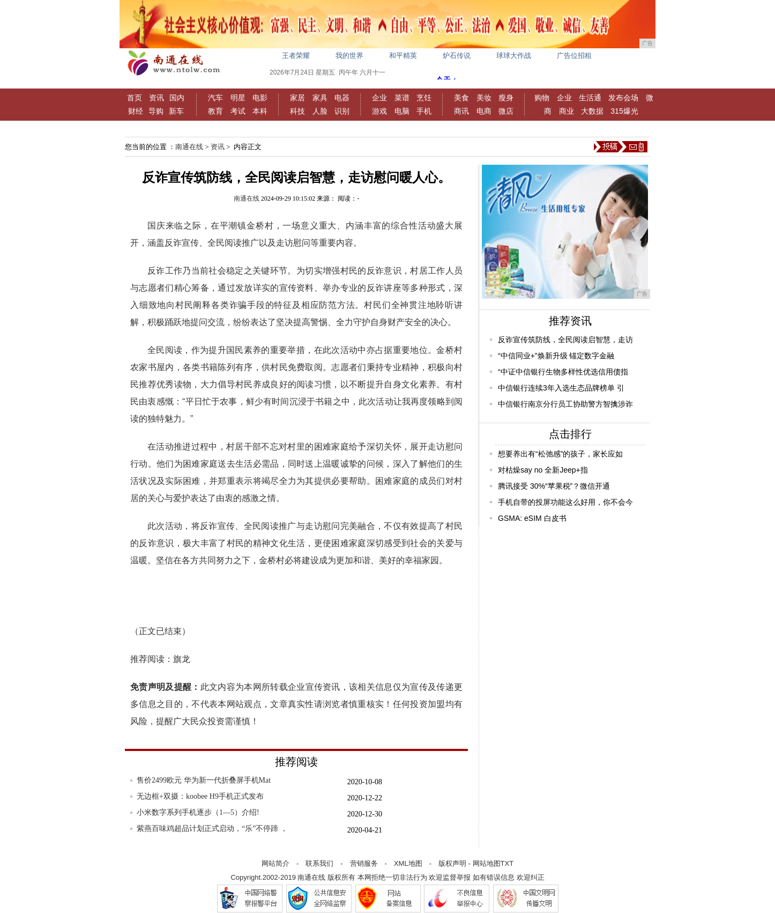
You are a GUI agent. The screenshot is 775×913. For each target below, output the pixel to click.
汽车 (215, 97)
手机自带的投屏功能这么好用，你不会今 (565, 502)
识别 (341, 111)
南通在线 (189, 147)
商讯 (461, 111)
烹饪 (423, 97)
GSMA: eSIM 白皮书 (532, 518)
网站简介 (275, 863)
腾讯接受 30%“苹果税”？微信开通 (554, 486)
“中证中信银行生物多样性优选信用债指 (563, 371)
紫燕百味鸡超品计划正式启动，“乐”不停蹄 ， (212, 828)
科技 (297, 111)
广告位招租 (574, 55)
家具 (319, 97)
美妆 (483, 97)
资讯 (156, 97)
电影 (259, 97)
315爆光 (624, 111)
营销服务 (364, 863)
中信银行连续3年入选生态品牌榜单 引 (561, 388)
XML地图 (408, 863)
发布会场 (623, 97)
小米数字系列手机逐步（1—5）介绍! (198, 812)
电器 (341, 97)
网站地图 (487, 863)
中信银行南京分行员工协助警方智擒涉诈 (565, 404)
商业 (566, 111)
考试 (237, 111)
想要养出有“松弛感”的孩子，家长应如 (560, 454)
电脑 (401, 111)
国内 (176, 97)
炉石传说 (457, 55)
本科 (259, 111)
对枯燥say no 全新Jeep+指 (543, 470)
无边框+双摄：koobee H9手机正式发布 (200, 796)
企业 (379, 97)
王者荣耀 (296, 55)
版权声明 (452, 863)
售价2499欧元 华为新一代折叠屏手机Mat (204, 780)
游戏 (379, 111)
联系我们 (319, 863)
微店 (505, 111)
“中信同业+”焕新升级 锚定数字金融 (556, 355)
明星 (237, 97)
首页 (134, 97)
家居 (297, 97)
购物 (541, 97)
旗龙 (181, 659)
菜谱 (401, 97)
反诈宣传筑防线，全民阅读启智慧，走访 (565, 339)
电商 (483, 111)
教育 (215, 111)
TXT (507, 863)
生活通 (590, 97)
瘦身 (505, 97)
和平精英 (403, 55)
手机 (423, 111)
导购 (155, 111)
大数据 (592, 111)
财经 (135, 111)
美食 (461, 97)
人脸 (319, 111)
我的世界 (349, 55)
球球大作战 (513, 55)
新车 (176, 111)
